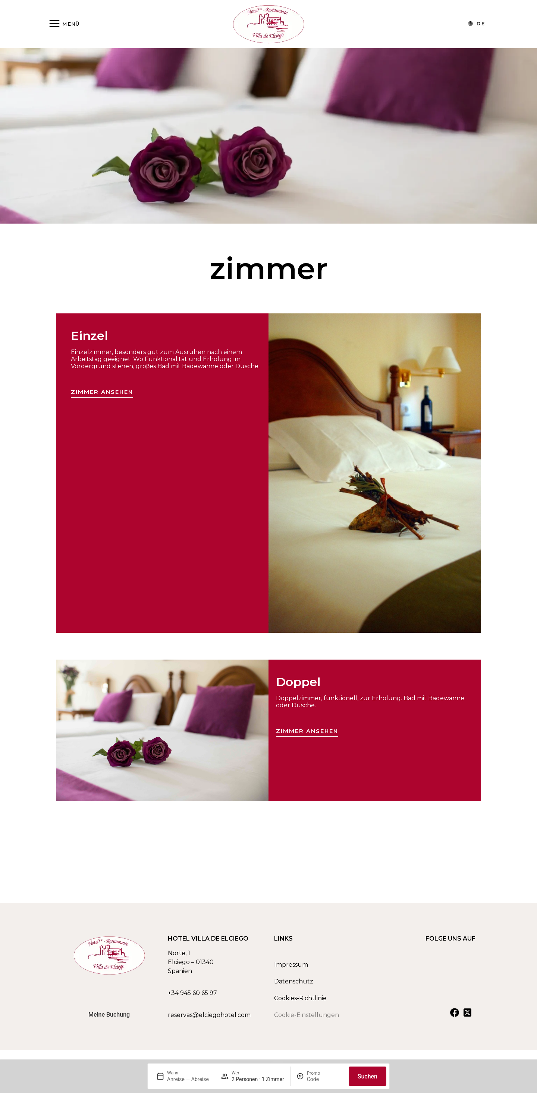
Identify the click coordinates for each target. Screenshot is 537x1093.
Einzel (89, 335)
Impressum (291, 967)
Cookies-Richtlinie (300, 1001)
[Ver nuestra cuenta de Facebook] (454, 1015)
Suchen (367, 1076)
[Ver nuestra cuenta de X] (467, 1015)
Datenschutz (293, 984)
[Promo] (325, 1079)
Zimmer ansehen (102, 391)
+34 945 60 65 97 (192, 995)
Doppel (298, 682)
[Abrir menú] (63, 24)
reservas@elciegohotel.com (209, 1017)
